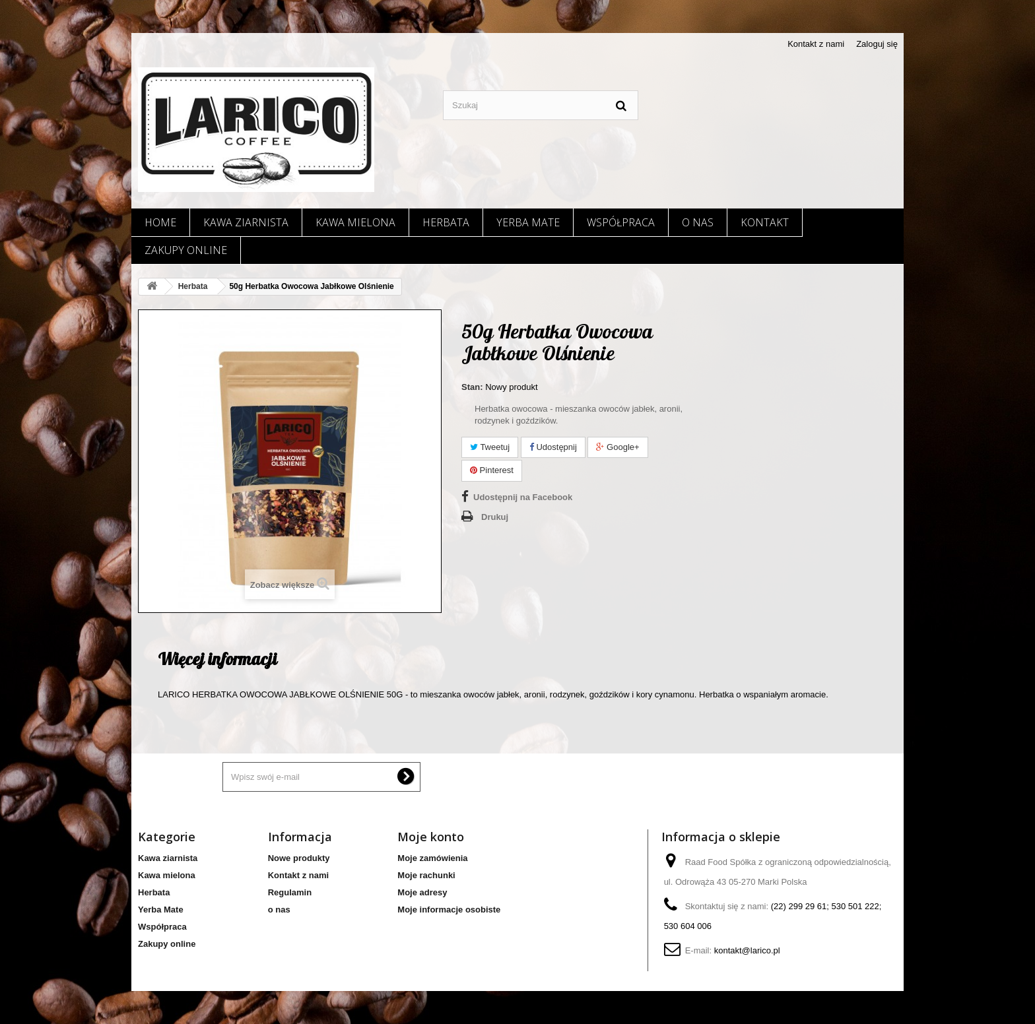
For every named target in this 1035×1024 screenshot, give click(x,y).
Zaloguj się (877, 44)
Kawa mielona (355, 222)
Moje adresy (422, 892)
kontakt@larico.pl (747, 950)
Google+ (617, 447)
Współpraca (621, 222)
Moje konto (430, 837)
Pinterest (492, 470)
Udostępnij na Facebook (522, 497)
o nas (698, 222)
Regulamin (290, 892)
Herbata (445, 222)
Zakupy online (186, 250)
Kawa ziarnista (245, 222)
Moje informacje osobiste (448, 909)
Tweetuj (490, 447)
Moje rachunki (426, 875)
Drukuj (494, 517)
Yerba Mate (528, 222)
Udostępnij (553, 447)
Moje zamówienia (432, 858)
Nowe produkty (299, 858)
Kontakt (765, 222)
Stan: (472, 387)
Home (160, 222)
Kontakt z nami (815, 44)
